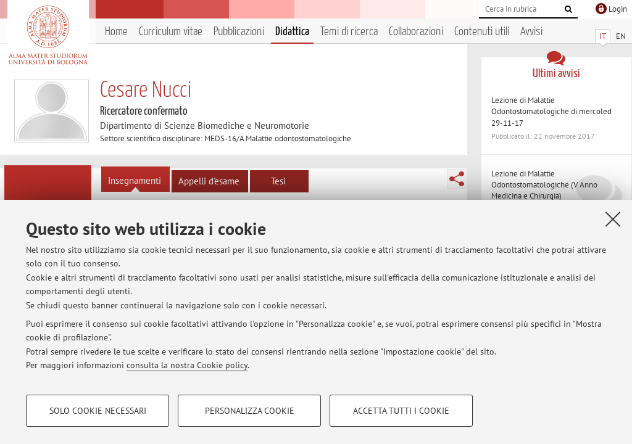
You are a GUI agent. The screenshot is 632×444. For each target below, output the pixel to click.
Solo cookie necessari (97, 410)
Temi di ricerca (349, 32)
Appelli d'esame (208, 181)
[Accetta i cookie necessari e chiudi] (613, 219)
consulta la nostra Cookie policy (187, 365)
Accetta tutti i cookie (401, 410)
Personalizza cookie (249, 410)
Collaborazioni (416, 32)
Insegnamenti (134, 180)
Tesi (278, 181)
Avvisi (531, 32)
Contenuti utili (481, 32)
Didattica (292, 32)
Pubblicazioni (239, 32)
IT (602, 36)
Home (116, 32)
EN (621, 36)
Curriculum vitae (170, 32)
